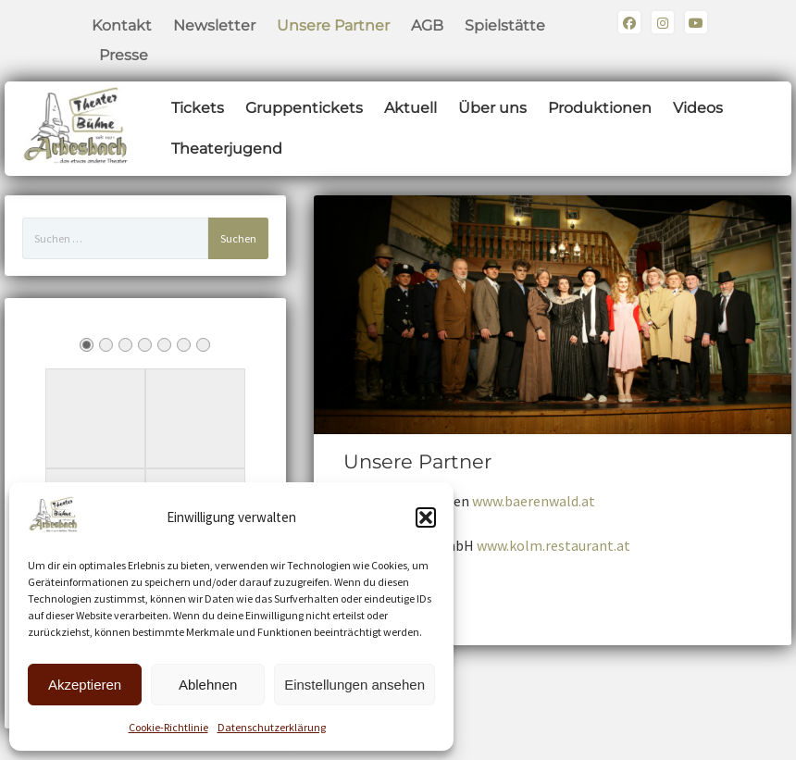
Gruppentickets (304, 108)
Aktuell (410, 108)
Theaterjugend (226, 148)
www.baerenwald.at (533, 501)
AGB (427, 25)
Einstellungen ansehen (354, 684)
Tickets (197, 108)
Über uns (492, 108)
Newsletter (214, 25)
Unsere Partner (333, 25)
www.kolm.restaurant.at (553, 545)
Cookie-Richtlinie (168, 727)
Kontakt (122, 25)
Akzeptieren (84, 684)
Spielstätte (505, 25)
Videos (698, 108)
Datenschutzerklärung (272, 727)
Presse (123, 55)
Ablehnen (208, 684)
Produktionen (600, 108)
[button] (426, 517)
